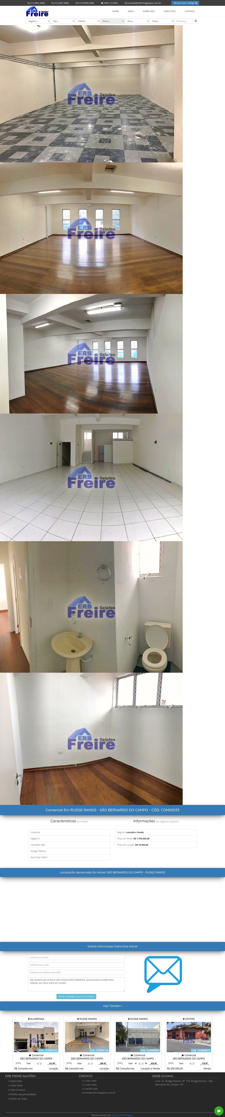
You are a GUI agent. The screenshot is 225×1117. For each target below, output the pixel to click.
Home (115, 11)
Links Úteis (170, 11)
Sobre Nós (149, 11)
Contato (190, 11)
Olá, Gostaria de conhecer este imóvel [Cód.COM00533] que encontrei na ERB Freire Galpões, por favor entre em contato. (76, 984)
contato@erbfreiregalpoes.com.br (142, 3)
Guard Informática (122, 1115)
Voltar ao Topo (17, 1098)
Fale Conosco (16, 1090)
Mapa (131, 11)
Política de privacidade (22, 1094)
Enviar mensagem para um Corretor (76, 996)
